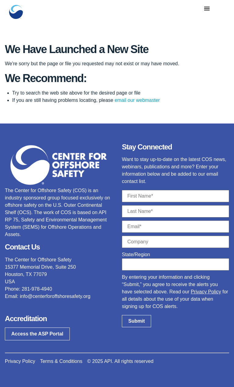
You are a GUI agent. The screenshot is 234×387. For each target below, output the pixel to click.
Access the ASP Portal (37, 333)
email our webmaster (137, 100)
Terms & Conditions (61, 361)
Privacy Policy (206, 291)
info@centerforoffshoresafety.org (55, 296)
